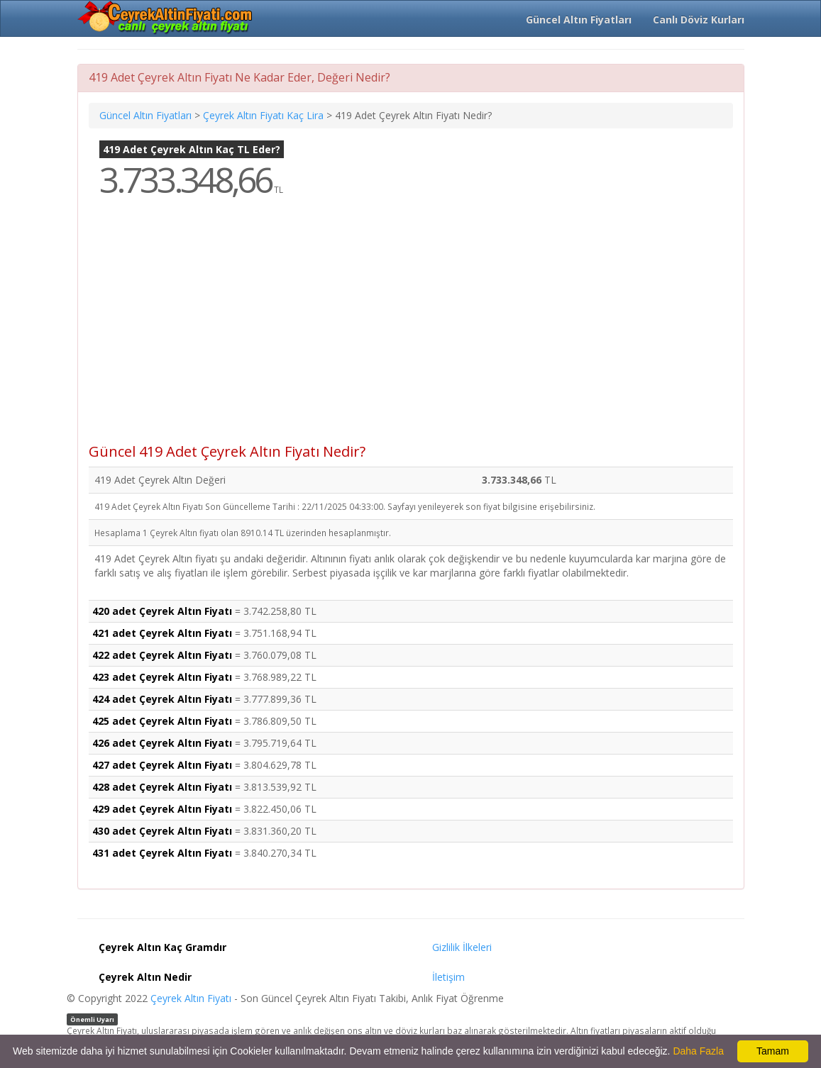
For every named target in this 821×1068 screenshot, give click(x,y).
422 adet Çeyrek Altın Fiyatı (162, 655)
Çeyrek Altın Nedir (145, 977)
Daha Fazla (698, 1051)
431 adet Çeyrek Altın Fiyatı (162, 853)
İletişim (448, 977)
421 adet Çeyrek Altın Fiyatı (162, 633)
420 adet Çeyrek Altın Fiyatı (162, 611)
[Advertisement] (411, 330)
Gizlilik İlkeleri (462, 947)
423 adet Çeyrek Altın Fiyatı (162, 677)
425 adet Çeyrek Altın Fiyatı (162, 721)
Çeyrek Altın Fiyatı (190, 998)
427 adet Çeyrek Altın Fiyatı (162, 765)
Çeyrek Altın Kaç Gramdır (162, 947)
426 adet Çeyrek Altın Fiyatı (162, 743)
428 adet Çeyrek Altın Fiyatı (162, 787)
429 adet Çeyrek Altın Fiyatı (162, 809)
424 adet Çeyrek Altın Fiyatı (162, 699)
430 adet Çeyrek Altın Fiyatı (162, 831)
